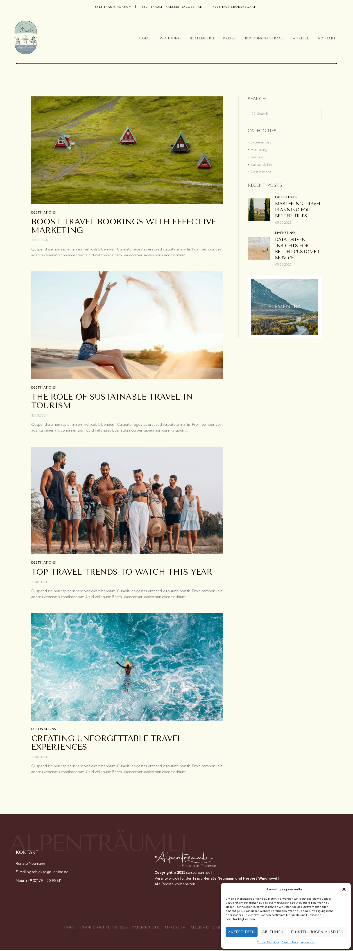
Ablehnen (273, 932)
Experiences (286, 197)
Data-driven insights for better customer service (297, 248)
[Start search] (253, 113)
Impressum (308, 942)
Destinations (43, 213)
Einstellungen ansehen (317, 932)
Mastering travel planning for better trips (298, 209)
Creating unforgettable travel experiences (106, 743)
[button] (344, 889)
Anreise (301, 38)
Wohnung (170, 38)
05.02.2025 (283, 223)
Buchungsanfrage (264, 38)
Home (145, 38)
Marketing (285, 233)
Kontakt (327, 38)
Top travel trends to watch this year (121, 573)
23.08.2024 (39, 240)
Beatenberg (202, 38)
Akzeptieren (241, 932)
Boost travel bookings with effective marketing (123, 226)
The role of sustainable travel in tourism (112, 401)
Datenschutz (289, 942)
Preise (229, 38)
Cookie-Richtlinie (268, 942)
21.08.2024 (39, 582)
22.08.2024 (39, 416)
